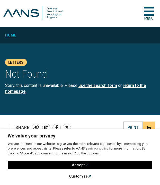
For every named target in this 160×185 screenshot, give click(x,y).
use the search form (97, 85)
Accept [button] (78, 165)
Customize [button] (78, 176)
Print (133, 127)
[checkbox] (149, 11)
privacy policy (98, 148)
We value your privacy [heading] (32, 135)
